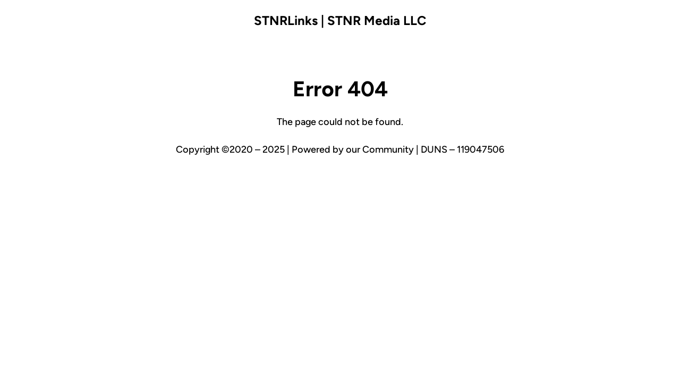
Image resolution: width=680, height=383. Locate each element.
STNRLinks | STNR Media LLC (340, 20)
